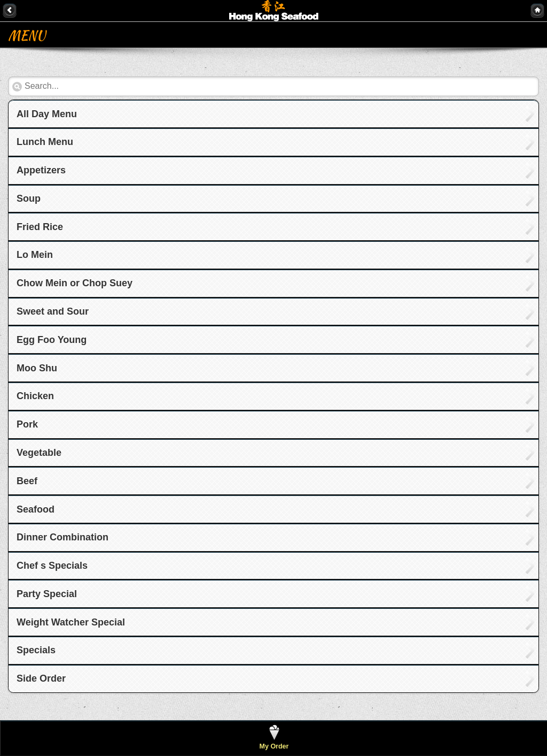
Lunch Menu (45, 141)
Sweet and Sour (53, 311)
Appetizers (41, 170)
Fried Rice (40, 227)
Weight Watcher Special (71, 622)
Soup (29, 198)
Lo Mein (35, 254)
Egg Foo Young (52, 339)
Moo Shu (37, 368)
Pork (27, 424)
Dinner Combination (62, 537)
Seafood (35, 509)
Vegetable (39, 452)
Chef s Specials (52, 565)
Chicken (35, 396)
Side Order (41, 678)
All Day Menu (47, 114)
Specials (36, 650)
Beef (27, 481)
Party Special (47, 594)
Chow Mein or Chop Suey (74, 283)
